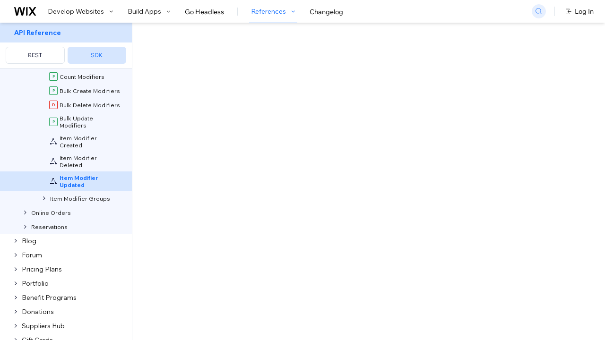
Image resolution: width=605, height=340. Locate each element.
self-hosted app (272, 267)
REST (35, 55)
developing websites (228, 193)
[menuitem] (66, 45)
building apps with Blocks (314, 193)
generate (300, 237)
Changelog (326, 12)
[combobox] (498, 115)
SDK (97, 55)
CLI (251, 237)
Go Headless (204, 12)
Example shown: (443, 101)
